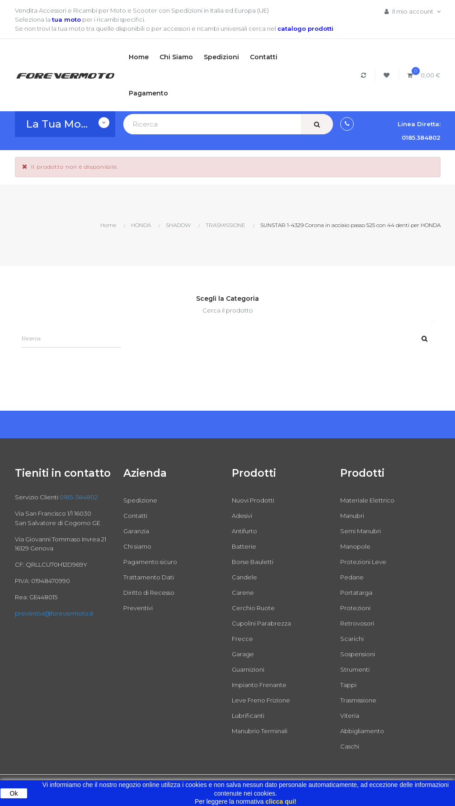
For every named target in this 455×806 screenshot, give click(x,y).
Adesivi (242, 515)
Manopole (355, 546)
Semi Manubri (360, 531)
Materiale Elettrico (367, 500)
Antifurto (244, 531)
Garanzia (136, 531)
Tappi (348, 684)
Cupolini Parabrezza (261, 623)
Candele (244, 577)
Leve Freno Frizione (261, 700)
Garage (243, 654)
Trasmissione (358, 700)
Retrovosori (357, 623)
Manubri (352, 515)
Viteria (349, 715)
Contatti (135, 515)
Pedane (352, 577)
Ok (14, 793)
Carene (243, 592)
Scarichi (352, 638)
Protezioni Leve (363, 561)
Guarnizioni (248, 669)
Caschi (349, 746)
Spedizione (140, 500)
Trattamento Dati (148, 577)
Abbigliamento (362, 731)
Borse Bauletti (252, 561)
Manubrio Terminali (259, 731)
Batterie (244, 546)
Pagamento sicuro (150, 561)
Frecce (242, 638)
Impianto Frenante (259, 684)
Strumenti (355, 669)
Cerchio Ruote (253, 608)
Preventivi (138, 608)
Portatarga (356, 592)
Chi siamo (137, 546)
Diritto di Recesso (148, 592)
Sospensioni (357, 654)
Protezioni (355, 608)
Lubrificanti (248, 715)
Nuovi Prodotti (253, 500)
